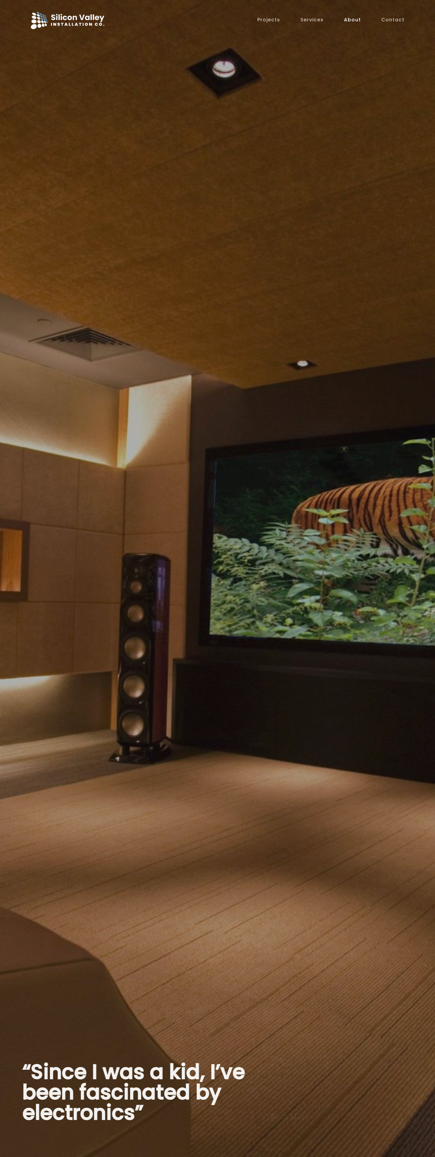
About (352, 19)
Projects (268, 19)
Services (312, 19)
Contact (392, 19)
